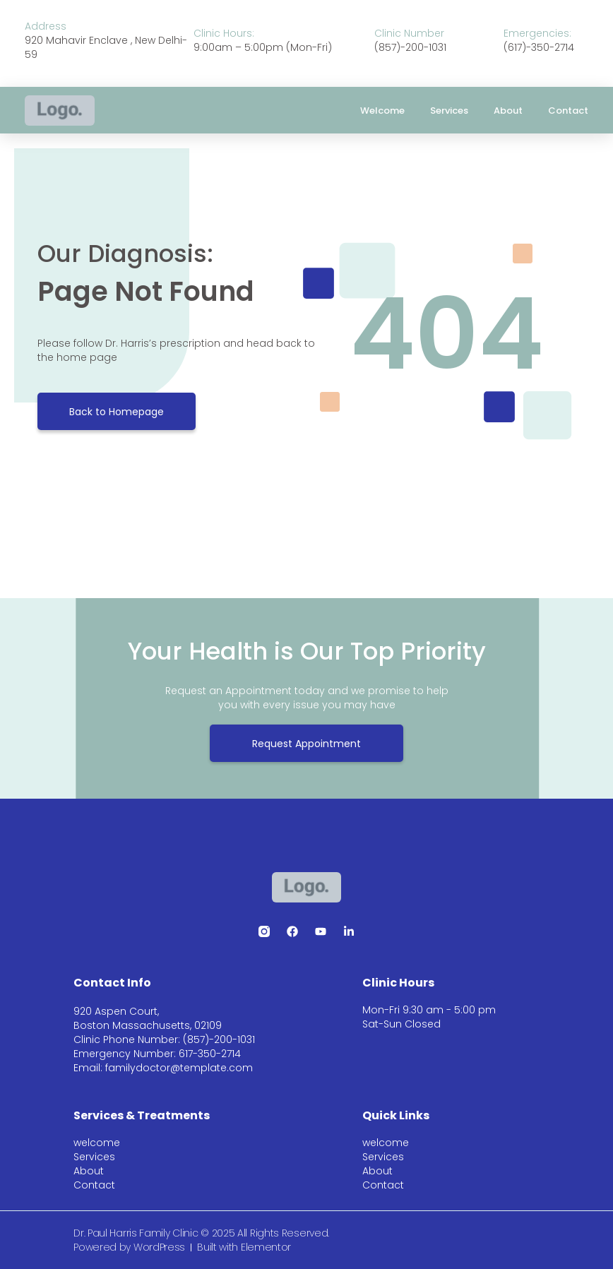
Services (449, 110)
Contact (568, 110)
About (508, 110)
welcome (382, 110)
